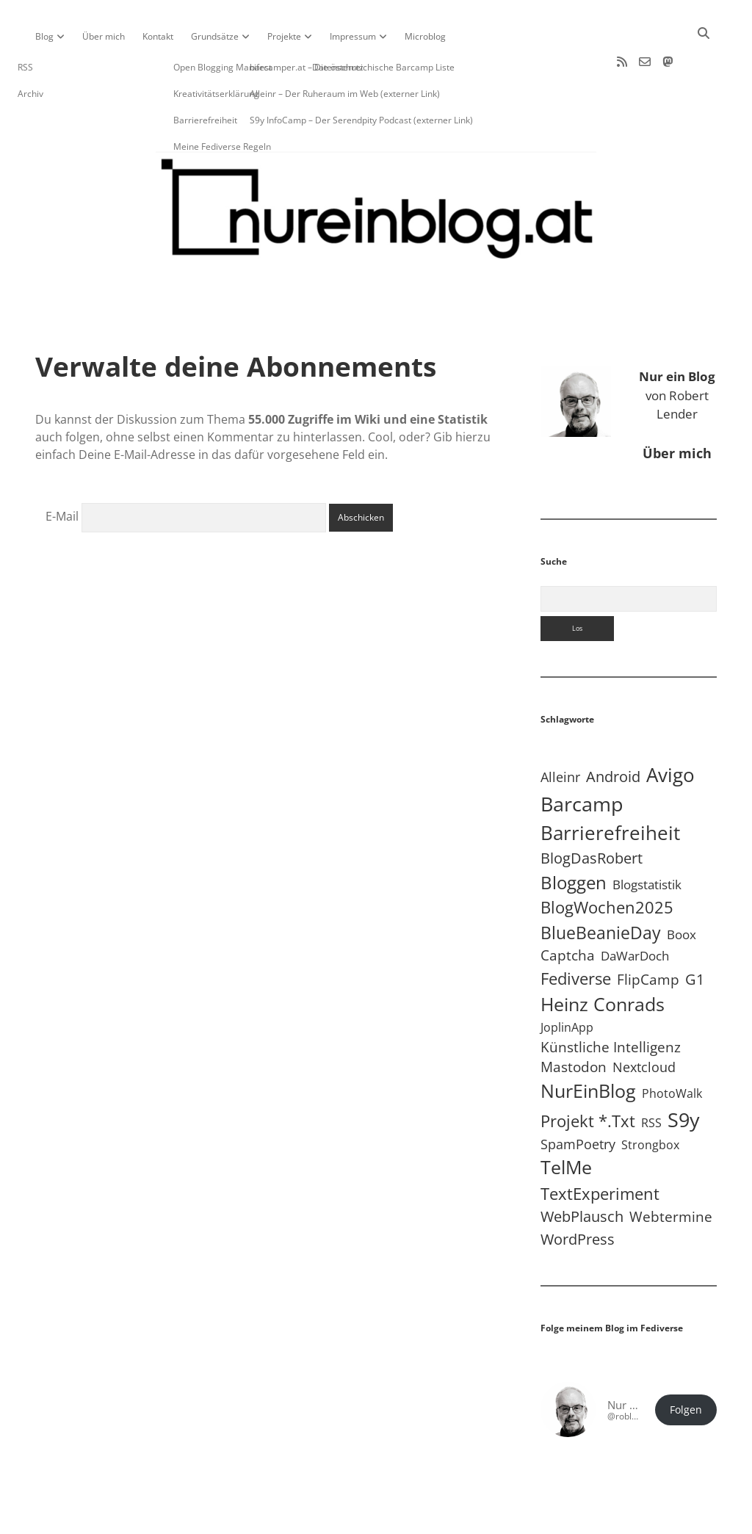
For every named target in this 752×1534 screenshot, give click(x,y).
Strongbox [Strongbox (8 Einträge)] (650, 1098)
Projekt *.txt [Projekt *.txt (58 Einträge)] (587, 1074)
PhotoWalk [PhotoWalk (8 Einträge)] (672, 1046)
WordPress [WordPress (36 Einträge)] (577, 1192)
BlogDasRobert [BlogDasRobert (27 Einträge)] (591, 811)
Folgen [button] (686, 1363)
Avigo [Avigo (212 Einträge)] (670, 728)
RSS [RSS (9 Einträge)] (651, 1075)
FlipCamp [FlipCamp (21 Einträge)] (648, 932)
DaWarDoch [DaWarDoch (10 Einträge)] (635, 908)
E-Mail (62, 469)
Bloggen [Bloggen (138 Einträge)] (573, 835)
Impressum (353, 36)
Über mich (103, 36)
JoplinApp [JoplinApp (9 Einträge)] (566, 980)
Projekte (284, 36)
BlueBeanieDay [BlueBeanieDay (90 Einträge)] (600, 885)
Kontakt (157, 36)
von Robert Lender (677, 348)
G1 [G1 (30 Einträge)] (694, 932)
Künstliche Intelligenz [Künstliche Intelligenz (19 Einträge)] (610, 1000)
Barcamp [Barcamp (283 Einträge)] (581, 757)
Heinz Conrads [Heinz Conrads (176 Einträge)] (602, 956)
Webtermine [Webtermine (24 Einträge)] (670, 1169)
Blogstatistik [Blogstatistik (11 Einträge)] (647, 837)
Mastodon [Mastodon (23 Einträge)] (573, 1020)
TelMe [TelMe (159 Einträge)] (566, 1120)
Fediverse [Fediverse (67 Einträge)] (575, 931)
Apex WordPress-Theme (330, 1517)
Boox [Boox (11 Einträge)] (681, 887)
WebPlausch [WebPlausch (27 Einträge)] (581, 1169)
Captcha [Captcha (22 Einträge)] (567, 908)
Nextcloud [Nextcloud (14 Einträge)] (644, 1020)
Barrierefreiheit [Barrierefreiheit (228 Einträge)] (610, 786)
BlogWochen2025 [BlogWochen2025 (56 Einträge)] (606, 860)
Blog (44, 36)
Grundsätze (215, 36)
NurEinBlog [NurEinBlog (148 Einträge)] (588, 1044)
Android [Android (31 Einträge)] (613, 729)
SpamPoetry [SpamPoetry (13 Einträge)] (577, 1097)
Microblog (425, 36)
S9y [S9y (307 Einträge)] (684, 1072)
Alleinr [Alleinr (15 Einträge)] (560, 730)
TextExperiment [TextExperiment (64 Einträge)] (599, 1146)
